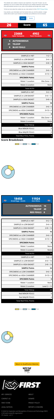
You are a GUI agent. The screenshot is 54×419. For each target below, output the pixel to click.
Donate (31, 399)
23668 (18, 34)
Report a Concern (35, 407)
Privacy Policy (42, 9)
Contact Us (5, 399)
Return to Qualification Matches (27, 364)
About (30, 394)
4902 (36, 34)
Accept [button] (23, 18)
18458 (18, 199)
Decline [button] (31, 18)
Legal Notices (6, 407)
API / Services (6, 394)
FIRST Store (5, 403)
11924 (36, 199)
